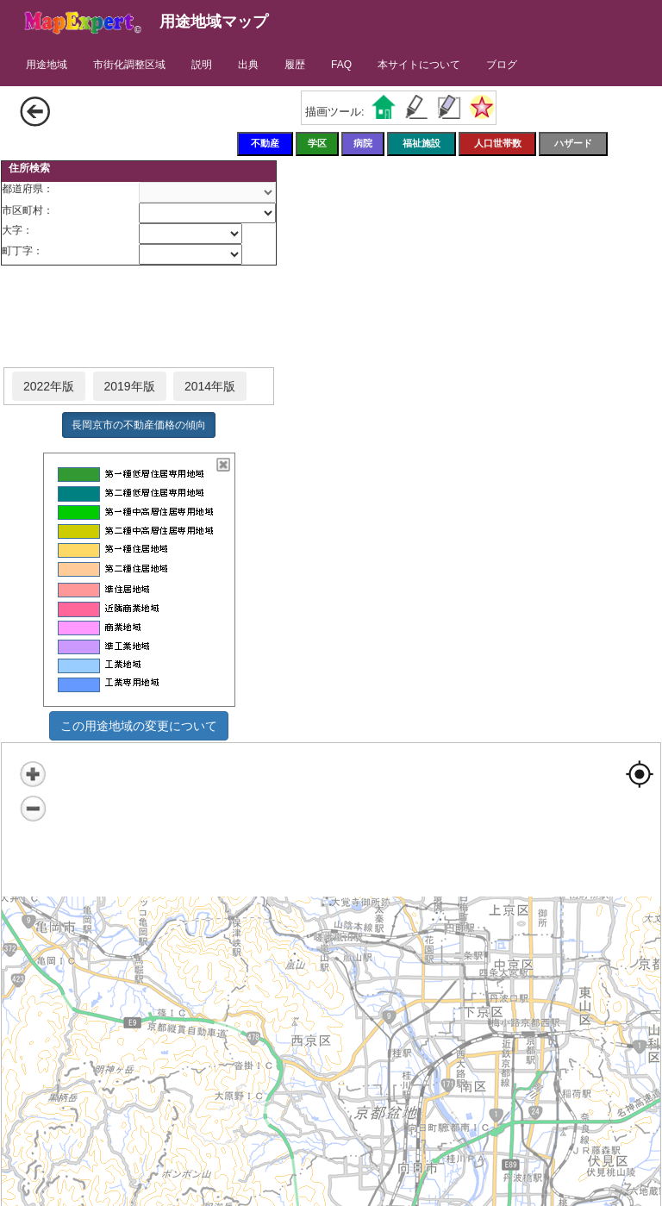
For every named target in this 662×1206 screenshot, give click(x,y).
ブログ (501, 65)
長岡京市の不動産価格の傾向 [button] (139, 425)
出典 (248, 65)
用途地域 (46, 65)
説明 (201, 65)
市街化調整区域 (129, 65)
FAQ (341, 65)
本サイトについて (419, 65)
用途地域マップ (213, 21)
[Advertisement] (139, 317)
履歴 (294, 65)
